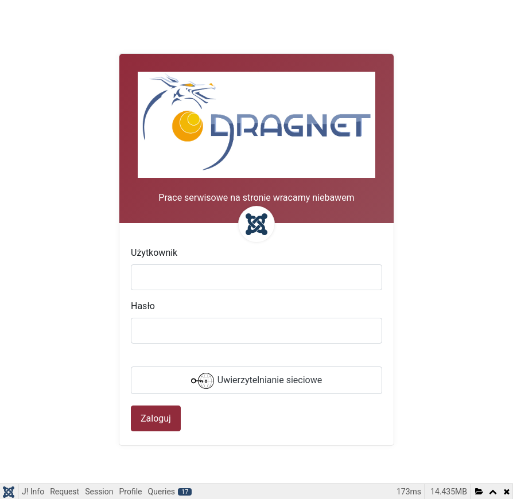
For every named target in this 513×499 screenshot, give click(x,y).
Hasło (143, 306)
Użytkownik (154, 252)
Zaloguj (156, 418)
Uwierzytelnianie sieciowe (256, 380)
